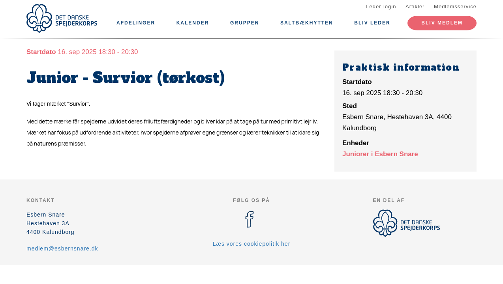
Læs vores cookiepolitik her (252, 244)
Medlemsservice (455, 6)
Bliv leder (372, 23)
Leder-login (381, 6)
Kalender (192, 23)
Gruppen (244, 23)
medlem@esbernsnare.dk (62, 248)
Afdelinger (135, 23)
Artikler (414, 6)
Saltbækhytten (306, 23)
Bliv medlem (442, 23)
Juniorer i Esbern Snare (380, 154)
